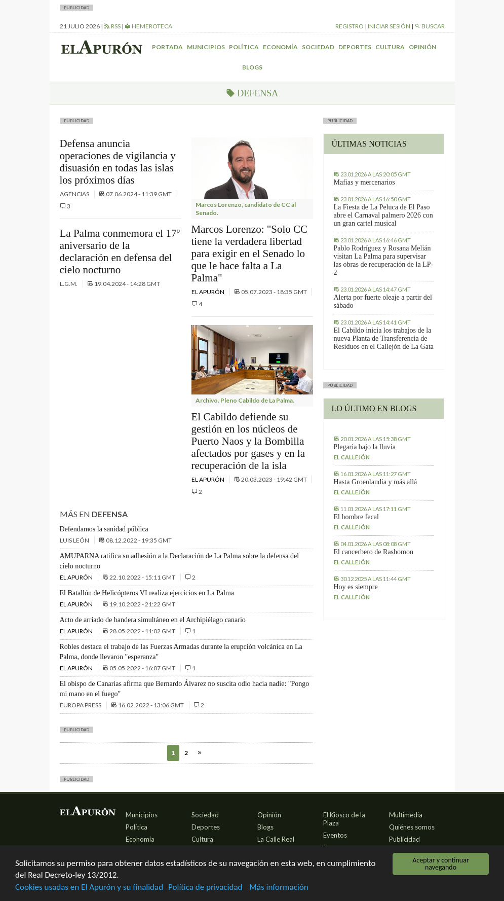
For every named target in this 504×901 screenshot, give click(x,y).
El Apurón (208, 292)
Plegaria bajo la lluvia (365, 447)
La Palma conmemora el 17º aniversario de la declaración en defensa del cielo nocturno (120, 251)
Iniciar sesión (389, 26)
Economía (280, 47)
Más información (278, 887)
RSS (112, 26)
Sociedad (318, 47)
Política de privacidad (205, 887)
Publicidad (404, 839)
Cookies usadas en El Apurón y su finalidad (89, 887)
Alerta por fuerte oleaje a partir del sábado (383, 301)
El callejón (352, 457)
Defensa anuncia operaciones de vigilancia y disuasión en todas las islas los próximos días (118, 161)
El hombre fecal (356, 517)
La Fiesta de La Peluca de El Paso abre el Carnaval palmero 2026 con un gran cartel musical (383, 215)
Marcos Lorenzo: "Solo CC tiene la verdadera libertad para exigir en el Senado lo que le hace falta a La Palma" (249, 253)
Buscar (429, 26)
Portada (167, 47)
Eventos (335, 835)
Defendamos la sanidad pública (104, 529)
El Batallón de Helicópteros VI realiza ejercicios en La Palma (147, 593)
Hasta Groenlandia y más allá (375, 482)
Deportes (354, 47)
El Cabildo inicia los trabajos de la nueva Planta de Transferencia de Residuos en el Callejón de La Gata (384, 338)
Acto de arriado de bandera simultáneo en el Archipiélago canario (153, 620)
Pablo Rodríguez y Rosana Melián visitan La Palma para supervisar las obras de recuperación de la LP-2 (384, 260)
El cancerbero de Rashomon (373, 552)
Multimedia (405, 815)
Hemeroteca (148, 26)
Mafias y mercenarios (364, 182)
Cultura (390, 47)
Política (244, 47)
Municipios (206, 47)
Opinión (422, 47)
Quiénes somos (412, 827)
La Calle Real (275, 839)
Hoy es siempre (356, 587)
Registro (349, 26)
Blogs (252, 67)
